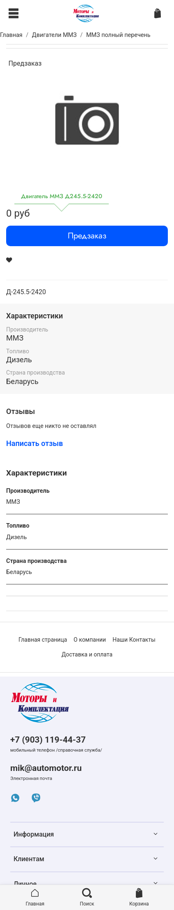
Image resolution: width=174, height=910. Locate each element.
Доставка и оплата (87, 654)
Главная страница (42, 639)
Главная (11, 35)
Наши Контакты (134, 639)
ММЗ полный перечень (118, 35)
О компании (89, 639)
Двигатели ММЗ (54, 35)
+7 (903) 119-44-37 (48, 740)
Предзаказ (87, 236)
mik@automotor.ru (46, 768)
